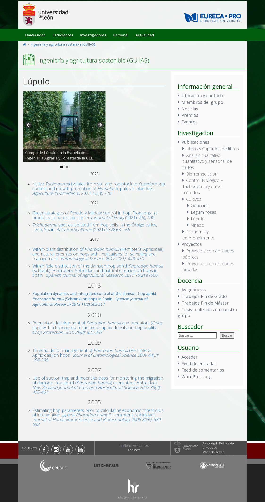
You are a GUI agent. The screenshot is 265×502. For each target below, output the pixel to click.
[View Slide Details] (64, 126)
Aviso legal (209, 443)
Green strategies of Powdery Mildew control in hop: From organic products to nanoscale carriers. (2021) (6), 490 (95, 215)
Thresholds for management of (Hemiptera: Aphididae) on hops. (95, 355)
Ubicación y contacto (202, 95)
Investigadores (93, 35)
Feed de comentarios (202, 370)
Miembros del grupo (202, 102)
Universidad (35, 35)
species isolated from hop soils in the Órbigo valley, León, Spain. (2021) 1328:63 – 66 (94, 227)
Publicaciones (195, 142)
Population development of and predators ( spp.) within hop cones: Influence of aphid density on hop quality (97, 327)
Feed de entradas (199, 363)
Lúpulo (198, 219)
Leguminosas (203, 212)
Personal (120, 35)
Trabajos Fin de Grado (204, 296)
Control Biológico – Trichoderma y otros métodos (202, 186)
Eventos (189, 122)
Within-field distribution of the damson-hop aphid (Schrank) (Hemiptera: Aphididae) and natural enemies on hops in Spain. (97, 270)
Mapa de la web (213, 452)
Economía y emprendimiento (198, 235)
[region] (64, 126)
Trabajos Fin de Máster (205, 303)
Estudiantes (63, 35)
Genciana (200, 205)
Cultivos (193, 199)
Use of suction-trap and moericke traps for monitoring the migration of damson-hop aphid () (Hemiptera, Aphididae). (97, 385)
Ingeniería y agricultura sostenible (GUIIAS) (62, 44)
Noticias (189, 109)
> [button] (99, 125)
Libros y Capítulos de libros (212, 148)
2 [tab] (67, 167)
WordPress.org (196, 376)
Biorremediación (202, 174)
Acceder (189, 357)
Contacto (134, 450)
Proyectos (191, 244)
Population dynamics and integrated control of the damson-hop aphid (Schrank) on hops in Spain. (94, 299)
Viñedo (197, 225)
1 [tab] (61, 167)
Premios (189, 115)
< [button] (28, 125)
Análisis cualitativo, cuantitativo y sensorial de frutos (207, 161)
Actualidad (144, 35)
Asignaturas (193, 290)
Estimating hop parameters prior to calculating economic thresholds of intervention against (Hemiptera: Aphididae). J (98, 417)
